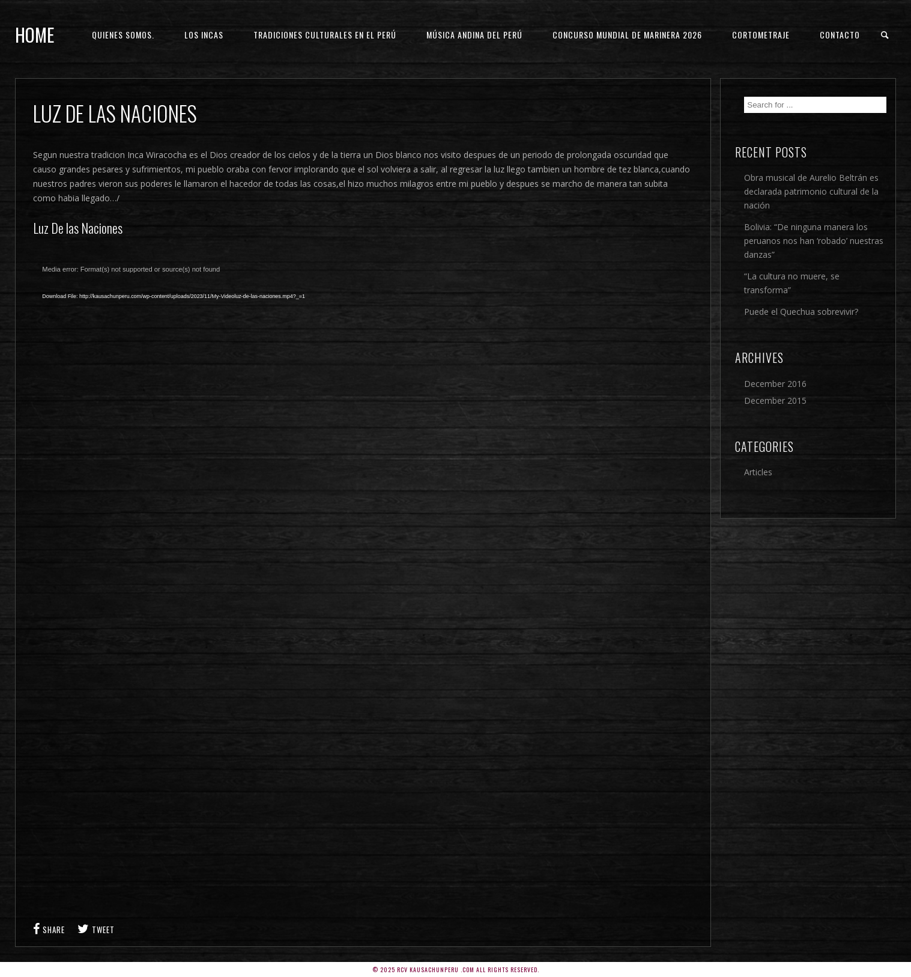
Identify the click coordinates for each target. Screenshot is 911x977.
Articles (758, 472)
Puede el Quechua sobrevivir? (801, 311)
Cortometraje (761, 34)
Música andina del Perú (474, 34)
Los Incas (203, 34)
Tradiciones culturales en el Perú (324, 34)
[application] (303, 402)
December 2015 (775, 400)
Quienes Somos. (123, 34)
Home (34, 34)
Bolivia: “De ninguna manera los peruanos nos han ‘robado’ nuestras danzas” (813, 240)
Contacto (840, 34)
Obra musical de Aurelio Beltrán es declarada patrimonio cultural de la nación (811, 191)
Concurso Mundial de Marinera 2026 (627, 34)
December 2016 (775, 383)
